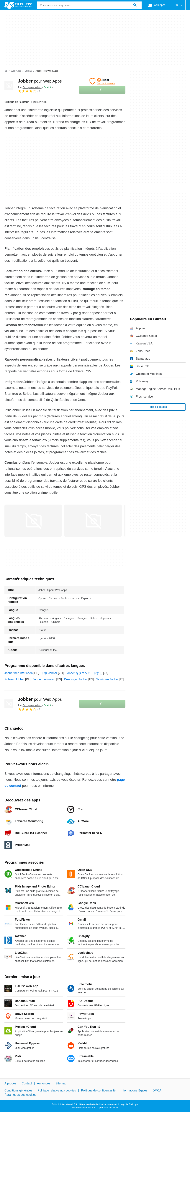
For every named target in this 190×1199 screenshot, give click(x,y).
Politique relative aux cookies (56, 1090)
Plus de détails (158, 406)
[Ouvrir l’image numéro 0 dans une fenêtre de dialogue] (33, 521)
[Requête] (89, 5)
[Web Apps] (16, 71)
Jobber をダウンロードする (84, 673)
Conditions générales (18, 1090)
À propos (10, 1083)
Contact (27, 1083)
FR (179, 5)
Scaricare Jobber (107, 679)
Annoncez (43, 1083)
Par (30, 87)
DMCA (157, 1090)
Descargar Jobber (76, 679)
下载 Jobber (49, 673)
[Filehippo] (18, 5)
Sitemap (60, 1083)
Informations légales (134, 1090)
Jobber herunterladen (18, 673)
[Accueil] (5, 71)
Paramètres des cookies (20, 1094)
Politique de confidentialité (98, 1090)
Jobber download (44, 679)
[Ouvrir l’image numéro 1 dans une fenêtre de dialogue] (93, 521)
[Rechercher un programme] (135, 5)
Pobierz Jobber (14, 679)
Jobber (40, 80)
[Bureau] (28, 71)
